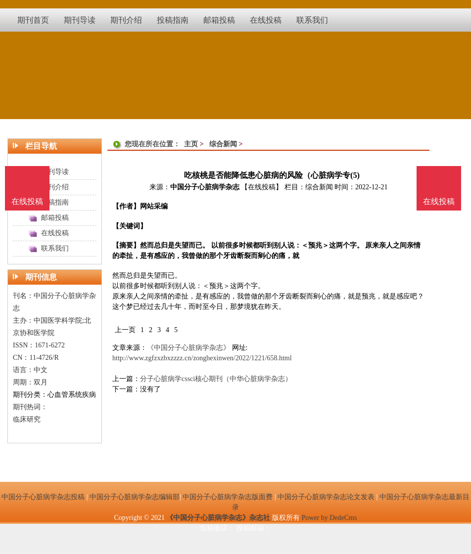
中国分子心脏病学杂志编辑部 (135, 497)
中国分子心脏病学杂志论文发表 (326, 497)
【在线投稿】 (262, 187)
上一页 (125, 330)
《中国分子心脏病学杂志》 (188, 347)
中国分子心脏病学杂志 (204, 187)
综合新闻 (223, 144)
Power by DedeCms (329, 517)
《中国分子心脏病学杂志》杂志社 (218, 517)
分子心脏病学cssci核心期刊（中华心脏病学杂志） (216, 379)
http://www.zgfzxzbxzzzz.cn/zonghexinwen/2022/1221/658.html (202, 358)
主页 (191, 144)
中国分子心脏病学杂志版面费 (228, 497)
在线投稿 (439, 201)
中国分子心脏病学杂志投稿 (43, 497)
